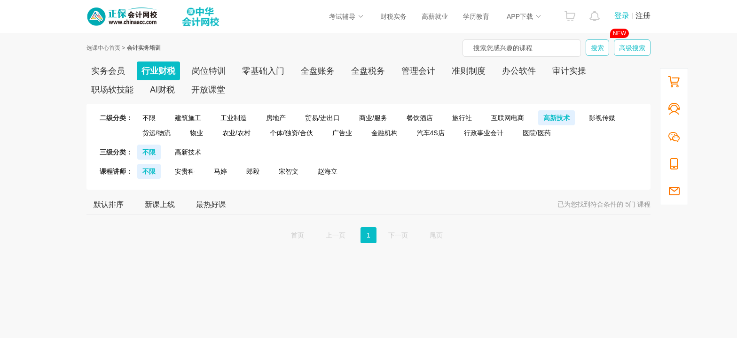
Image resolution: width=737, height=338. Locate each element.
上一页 (335, 235)
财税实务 (393, 16)
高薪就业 (435, 16)
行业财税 (158, 71)
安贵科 (185, 171)
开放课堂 (208, 89)
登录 (621, 16)
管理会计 (418, 71)
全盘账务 (318, 71)
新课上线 (160, 204)
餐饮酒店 (420, 118)
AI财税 (162, 89)
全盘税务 (368, 71)
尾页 (436, 235)
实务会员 (108, 71)
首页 (297, 235)
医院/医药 (537, 133)
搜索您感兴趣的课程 (503, 48)
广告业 (342, 133)
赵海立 (327, 171)
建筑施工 (188, 118)
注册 (643, 16)
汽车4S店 (431, 133)
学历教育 (476, 16)
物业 (196, 133)
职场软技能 (112, 89)
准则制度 (469, 71)
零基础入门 (263, 71)
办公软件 (519, 71)
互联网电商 (507, 118)
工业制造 (233, 118)
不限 (149, 118)
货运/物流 (156, 133)
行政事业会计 (483, 133)
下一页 (398, 235)
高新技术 (556, 118)
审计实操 (569, 71)
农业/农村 (236, 133)
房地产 (276, 118)
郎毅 (252, 171)
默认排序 (109, 204)
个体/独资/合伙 (291, 133)
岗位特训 (209, 71)
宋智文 (288, 171)
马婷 (220, 171)
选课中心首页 (103, 48)
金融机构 (384, 133)
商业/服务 (373, 118)
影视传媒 (602, 118)
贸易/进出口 (322, 118)
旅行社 (462, 118)
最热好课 (211, 204)
